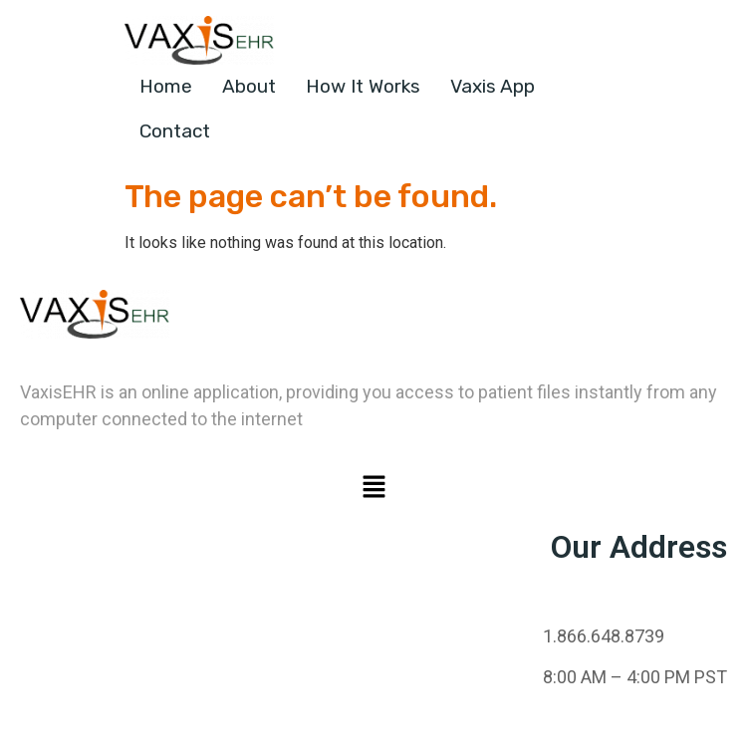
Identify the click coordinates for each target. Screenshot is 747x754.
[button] (373, 488)
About (249, 86)
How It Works (363, 86)
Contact (174, 131)
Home (165, 86)
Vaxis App (492, 86)
